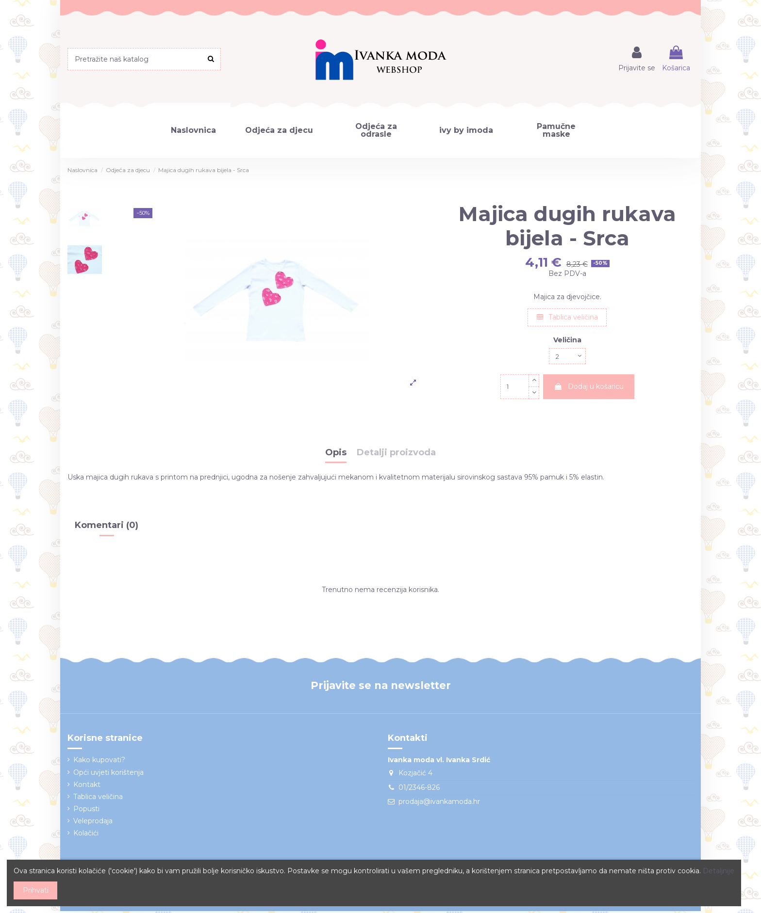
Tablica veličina (567, 317)
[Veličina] (567, 357)
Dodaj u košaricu (589, 388)
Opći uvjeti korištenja (108, 773)
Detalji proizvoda (396, 455)
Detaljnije (718, 870)
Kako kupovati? (99, 761)
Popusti (86, 810)
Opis (336, 455)
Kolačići (86, 835)
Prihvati (36, 890)
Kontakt (86, 786)
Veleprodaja (93, 822)
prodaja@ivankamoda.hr (439, 803)
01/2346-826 (419, 789)
